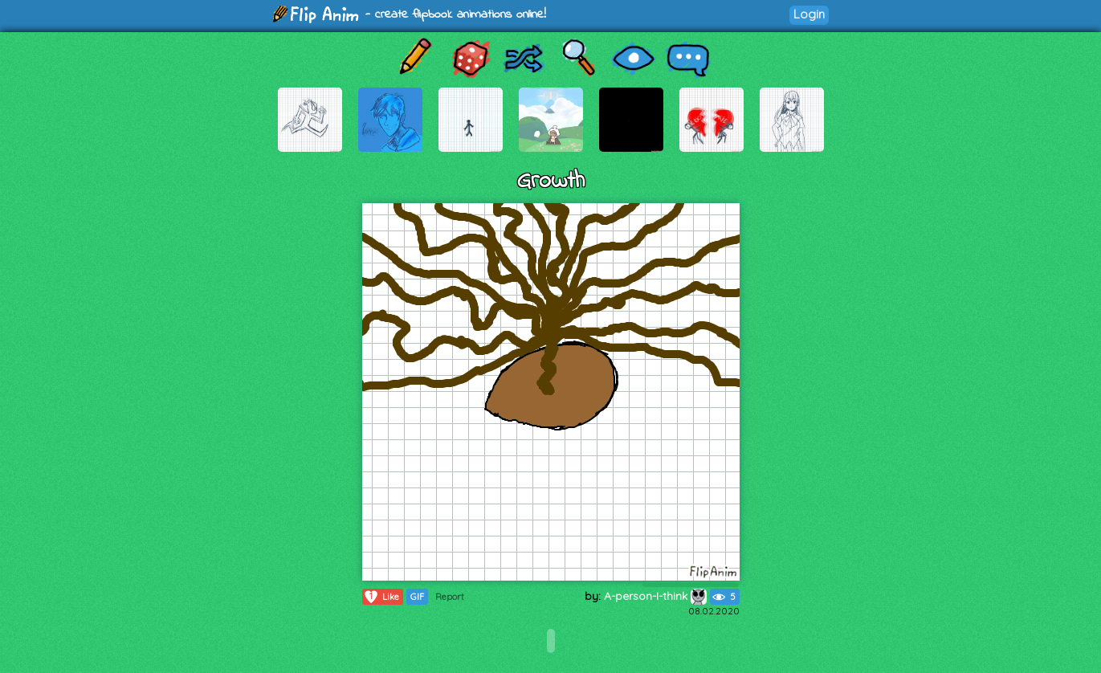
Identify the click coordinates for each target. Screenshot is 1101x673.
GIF (417, 596)
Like (381, 597)
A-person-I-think (655, 596)
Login (809, 14)
